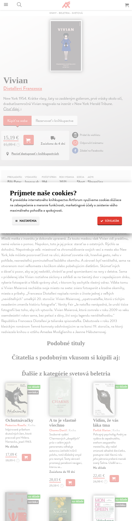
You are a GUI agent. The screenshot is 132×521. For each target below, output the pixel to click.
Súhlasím (109, 221)
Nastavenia (25, 221)
